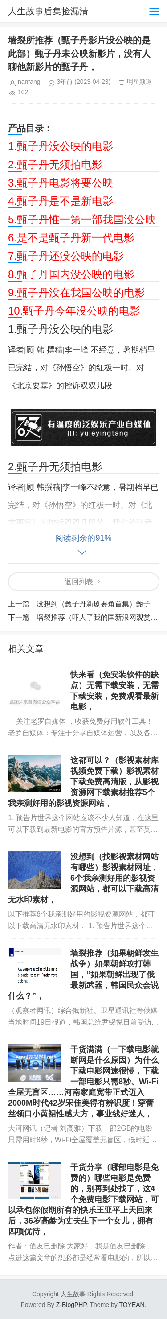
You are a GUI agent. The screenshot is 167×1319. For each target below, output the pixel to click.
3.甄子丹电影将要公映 (60, 183)
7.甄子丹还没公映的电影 (66, 256)
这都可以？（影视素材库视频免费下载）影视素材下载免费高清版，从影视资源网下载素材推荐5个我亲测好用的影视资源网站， (83, 782)
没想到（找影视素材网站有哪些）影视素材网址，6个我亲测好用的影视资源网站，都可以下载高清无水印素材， (83, 878)
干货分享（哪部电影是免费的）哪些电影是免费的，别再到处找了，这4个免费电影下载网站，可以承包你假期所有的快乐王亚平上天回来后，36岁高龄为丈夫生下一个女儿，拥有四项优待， (83, 1199)
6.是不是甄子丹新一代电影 (71, 238)
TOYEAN (131, 1304)
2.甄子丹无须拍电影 (55, 164)
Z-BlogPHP (71, 1304)
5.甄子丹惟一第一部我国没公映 (82, 219)
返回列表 (79, 581)
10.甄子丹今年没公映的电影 (74, 311)
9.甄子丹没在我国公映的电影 (76, 292)
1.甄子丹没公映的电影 (60, 146)
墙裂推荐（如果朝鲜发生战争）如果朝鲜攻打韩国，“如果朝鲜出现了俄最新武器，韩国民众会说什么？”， (83, 974)
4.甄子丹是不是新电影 (60, 201)
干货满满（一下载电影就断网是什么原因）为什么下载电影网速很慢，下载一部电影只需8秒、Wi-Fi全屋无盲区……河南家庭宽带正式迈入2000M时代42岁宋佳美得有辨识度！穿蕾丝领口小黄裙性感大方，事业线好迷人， (83, 1081)
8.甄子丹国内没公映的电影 (71, 274)
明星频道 (139, 81)
